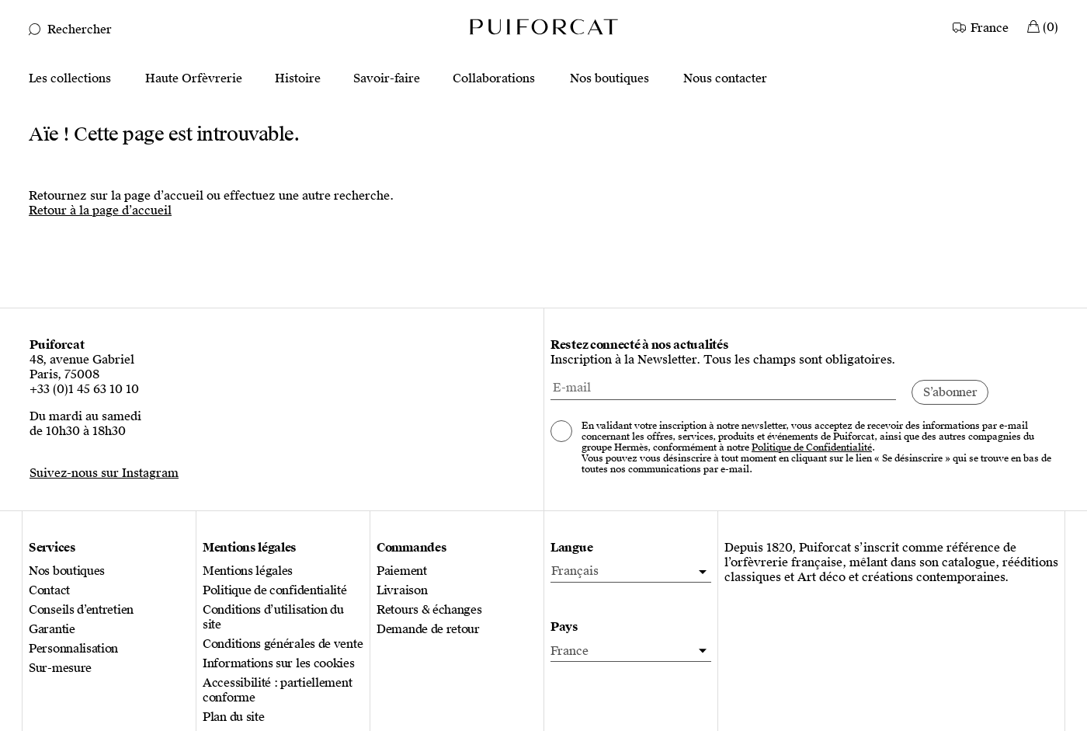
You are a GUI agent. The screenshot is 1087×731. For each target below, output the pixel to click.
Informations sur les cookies (279, 663)
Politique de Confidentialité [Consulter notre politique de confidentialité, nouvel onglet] (812, 447)
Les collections (70, 78)
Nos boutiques (609, 78)
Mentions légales (248, 571)
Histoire (298, 78)
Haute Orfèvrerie (193, 78)
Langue (571, 548)
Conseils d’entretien (81, 610)
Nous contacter (725, 78)
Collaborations (494, 78)
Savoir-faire (386, 78)
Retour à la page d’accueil (100, 210)
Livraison (402, 590)
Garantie (52, 629)
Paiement (402, 571)
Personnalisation (73, 649)
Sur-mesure (60, 668)
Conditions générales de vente (283, 644)
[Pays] (630, 651)
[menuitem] (630, 572)
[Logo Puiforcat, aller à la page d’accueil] (543, 26)
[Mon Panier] (1042, 26)
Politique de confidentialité (275, 590)
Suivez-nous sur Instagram (104, 473)
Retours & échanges (429, 610)
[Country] (982, 26)
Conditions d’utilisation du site (273, 617)
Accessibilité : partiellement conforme (277, 690)
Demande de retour (428, 629)
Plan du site (233, 717)
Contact (49, 590)
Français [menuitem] (575, 571)
